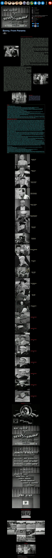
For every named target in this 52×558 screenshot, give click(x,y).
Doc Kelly (33, 294)
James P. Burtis (33, 181)
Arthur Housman (33, 193)
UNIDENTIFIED (33, 317)
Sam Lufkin (33, 272)
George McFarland (33, 215)
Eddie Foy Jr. (33, 170)
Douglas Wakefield (33, 249)
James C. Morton (33, 204)
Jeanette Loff (33, 159)
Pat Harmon (33, 238)
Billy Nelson (33, 260)
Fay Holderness (33, 283)
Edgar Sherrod (33, 305)
